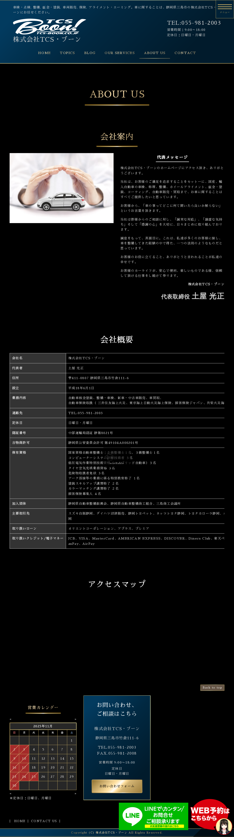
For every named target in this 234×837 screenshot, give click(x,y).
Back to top (212, 687)
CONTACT (185, 52)
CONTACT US (44, 821)
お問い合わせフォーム (117, 786)
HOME (44, 52)
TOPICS (67, 52)
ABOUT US (154, 52)
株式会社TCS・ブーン (47, 39)
